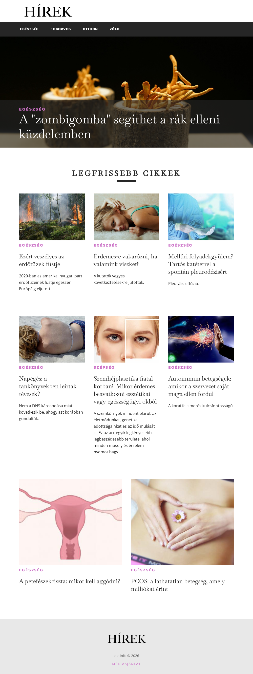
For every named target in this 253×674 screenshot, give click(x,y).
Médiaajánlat (126, 663)
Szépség (104, 367)
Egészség (32, 109)
